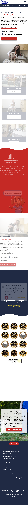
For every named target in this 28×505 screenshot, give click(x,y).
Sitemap (17, 490)
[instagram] (16, 443)
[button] (25, 2)
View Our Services (14, 93)
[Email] (11, 443)
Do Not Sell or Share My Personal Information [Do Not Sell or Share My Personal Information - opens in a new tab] (14, 495)
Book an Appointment (22, 5)
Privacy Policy (15, 491)
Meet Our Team (14, 118)
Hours (12, 5)
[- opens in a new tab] (14, 443)
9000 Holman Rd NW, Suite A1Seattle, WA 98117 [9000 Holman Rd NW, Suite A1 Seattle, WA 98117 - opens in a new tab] (11, 452)
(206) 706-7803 (8, 458)
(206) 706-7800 (5, 5)
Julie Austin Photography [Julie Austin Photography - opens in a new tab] (17, 478)
